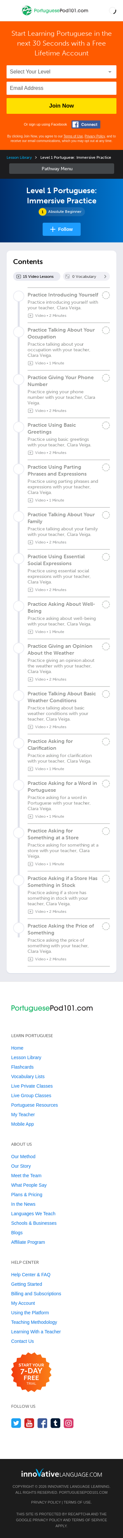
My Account (23, 1303)
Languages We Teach (33, 1213)
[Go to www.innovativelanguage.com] (61, 1472)
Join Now (61, 106)
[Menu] (10, 10)
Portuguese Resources (34, 1105)
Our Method (23, 1156)
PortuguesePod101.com (83, 1492)
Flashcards (22, 1067)
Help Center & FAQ (31, 1274)
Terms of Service (89, 1520)
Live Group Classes (31, 1095)
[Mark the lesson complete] (106, 295)
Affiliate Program (28, 1242)
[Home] (55, 15)
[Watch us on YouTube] (29, 1423)
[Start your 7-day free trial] (31, 1372)
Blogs (17, 1232)
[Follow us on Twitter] (16, 1423)
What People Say (29, 1185)
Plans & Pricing (26, 1194)
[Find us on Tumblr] (56, 1423)
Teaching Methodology (34, 1322)
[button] (112, 10)
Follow (65, 229)
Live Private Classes (32, 1086)
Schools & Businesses (34, 1223)
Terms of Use (73, 136)
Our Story (21, 1166)
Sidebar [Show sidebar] (61, 168)
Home (17, 1048)
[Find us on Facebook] (42, 1423)
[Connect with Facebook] (86, 124)
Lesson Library (19, 157)
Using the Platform (30, 1312)
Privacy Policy (95, 136)
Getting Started (26, 1284)
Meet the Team (26, 1175)
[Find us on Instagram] (69, 1423)
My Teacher (23, 1114)
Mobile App (22, 1124)
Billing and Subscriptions (36, 1293)
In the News (23, 1204)
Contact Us (22, 1341)
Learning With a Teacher (36, 1331)
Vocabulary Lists (28, 1076)
